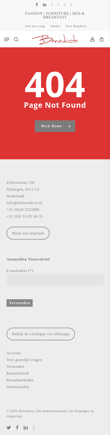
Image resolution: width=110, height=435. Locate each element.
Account (14, 353)
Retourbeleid (18, 373)
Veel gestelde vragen (24, 360)
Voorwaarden (18, 387)
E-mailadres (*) (55, 277)
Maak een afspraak (28, 233)
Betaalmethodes (20, 380)
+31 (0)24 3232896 (23, 210)
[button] (6, 39)
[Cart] (100, 39)
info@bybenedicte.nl (24, 203)
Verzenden (16, 367)
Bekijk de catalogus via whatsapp (40, 334)
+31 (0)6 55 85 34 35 (25, 216)
